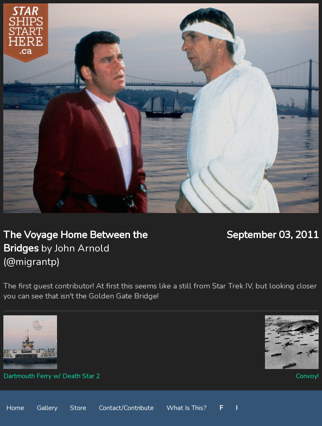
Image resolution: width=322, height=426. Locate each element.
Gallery (47, 408)
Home (15, 408)
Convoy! (307, 376)
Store (78, 408)
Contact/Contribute (126, 408)
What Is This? (186, 408)
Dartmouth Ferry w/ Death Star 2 (51, 376)
